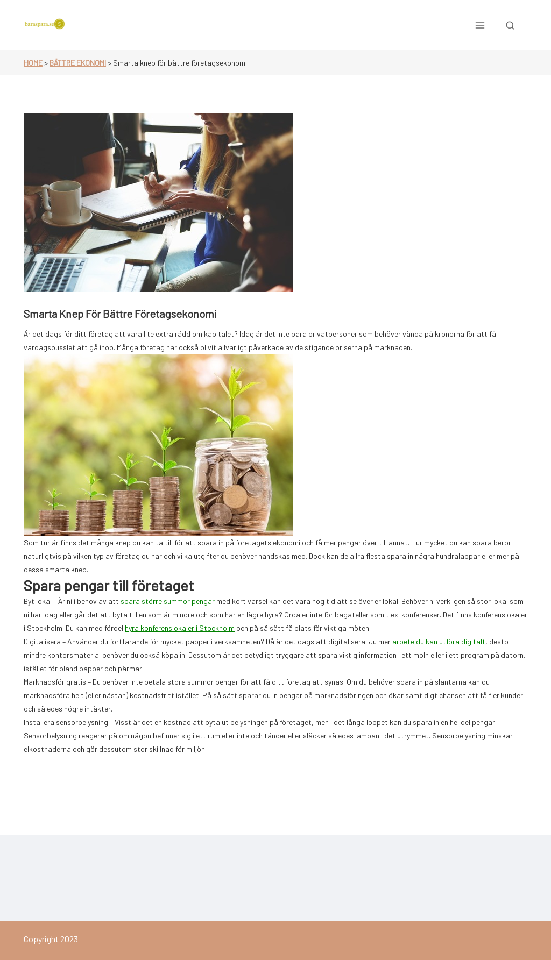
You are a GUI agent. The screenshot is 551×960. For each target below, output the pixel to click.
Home (33, 62)
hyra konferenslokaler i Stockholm (180, 627)
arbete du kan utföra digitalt (438, 641)
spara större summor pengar (168, 601)
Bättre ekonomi (78, 62)
